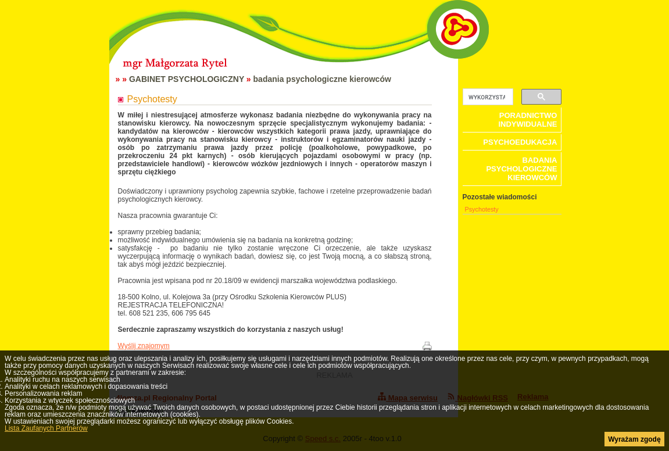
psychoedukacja (520, 142)
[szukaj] (486, 97)
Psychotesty (482, 209)
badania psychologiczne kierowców (322, 79)
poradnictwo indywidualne (527, 119)
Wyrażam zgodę (634, 439)
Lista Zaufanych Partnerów (46, 428)
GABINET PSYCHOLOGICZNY (186, 79)
